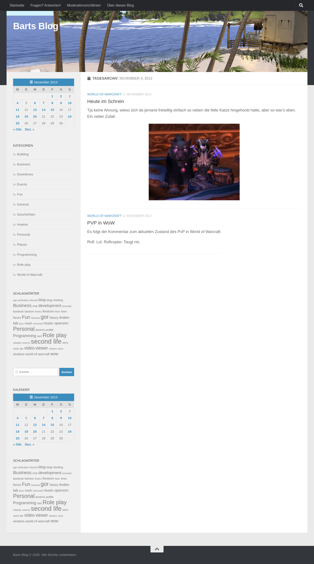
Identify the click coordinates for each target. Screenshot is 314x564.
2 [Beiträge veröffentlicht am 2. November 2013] (61, 96)
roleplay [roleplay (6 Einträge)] (17, 342)
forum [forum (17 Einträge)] (17, 317)
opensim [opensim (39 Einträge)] (61, 323)
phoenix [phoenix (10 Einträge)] (40, 329)
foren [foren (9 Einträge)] (64, 311)
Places (22, 244)
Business (23, 164)
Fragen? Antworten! (46, 5)
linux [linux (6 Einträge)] (21, 323)
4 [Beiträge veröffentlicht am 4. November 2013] (17, 103)
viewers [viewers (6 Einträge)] (53, 348)
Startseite (17, 5)
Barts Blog (35, 26)
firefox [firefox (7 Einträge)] (38, 311)
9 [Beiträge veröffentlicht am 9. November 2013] (61, 103)
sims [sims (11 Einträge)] (65, 342)
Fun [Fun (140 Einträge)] (26, 317)
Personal (23, 234)
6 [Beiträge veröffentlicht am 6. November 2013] (35, 103)
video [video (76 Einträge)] (29, 348)
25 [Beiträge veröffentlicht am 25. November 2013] (17, 123)
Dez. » (29, 129)
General (23, 204)
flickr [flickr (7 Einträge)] (57, 311)
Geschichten (26, 214)
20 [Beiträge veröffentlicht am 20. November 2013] (35, 116)
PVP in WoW (101, 223)
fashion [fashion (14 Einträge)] (29, 311)
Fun (20, 194)
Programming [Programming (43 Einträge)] (24, 336)
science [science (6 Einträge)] (26, 342)
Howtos (22, 224)
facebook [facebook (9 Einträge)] (18, 311)
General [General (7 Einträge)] (35, 318)
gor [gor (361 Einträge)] (45, 317)
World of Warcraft (104, 94)
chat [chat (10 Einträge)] (34, 306)
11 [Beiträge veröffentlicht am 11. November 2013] (17, 109)
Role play (24, 264)
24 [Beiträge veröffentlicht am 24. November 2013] (70, 116)
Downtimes (25, 174)
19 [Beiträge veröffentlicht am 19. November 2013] (26, 116)
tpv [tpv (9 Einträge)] (21, 348)
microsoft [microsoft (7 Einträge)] (38, 323)
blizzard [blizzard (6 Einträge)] (34, 300)
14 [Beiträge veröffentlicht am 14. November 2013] (44, 109)
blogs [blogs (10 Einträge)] (49, 300)
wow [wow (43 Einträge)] (54, 354)
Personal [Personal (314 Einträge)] (24, 329)
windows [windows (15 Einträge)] (19, 354)
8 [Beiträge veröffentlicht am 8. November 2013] (52, 103)
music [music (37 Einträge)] (48, 323)
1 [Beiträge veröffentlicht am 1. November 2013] (52, 96)
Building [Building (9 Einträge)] (58, 300)
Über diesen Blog (120, 5)
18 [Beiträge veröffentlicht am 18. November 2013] (17, 116)
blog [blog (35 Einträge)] (42, 300)
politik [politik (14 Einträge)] (49, 329)
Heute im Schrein (105, 101)
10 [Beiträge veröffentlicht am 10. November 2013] (70, 103)
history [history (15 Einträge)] (53, 317)
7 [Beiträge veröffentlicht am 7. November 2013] (43, 103)
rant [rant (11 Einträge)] (39, 336)
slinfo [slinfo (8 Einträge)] (16, 348)
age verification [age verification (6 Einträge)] (21, 300)
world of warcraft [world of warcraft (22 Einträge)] (38, 354)
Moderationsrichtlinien (84, 5)
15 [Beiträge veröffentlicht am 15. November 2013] (52, 109)
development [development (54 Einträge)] (49, 305)
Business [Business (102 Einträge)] (22, 305)
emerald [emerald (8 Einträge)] (66, 306)
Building (23, 154)
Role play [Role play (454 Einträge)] (55, 335)
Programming (27, 254)
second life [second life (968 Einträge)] (46, 341)
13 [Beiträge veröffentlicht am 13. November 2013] (35, 109)
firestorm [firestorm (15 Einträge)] (48, 311)
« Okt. (17, 129)
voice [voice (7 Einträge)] (60, 348)
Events (22, 184)
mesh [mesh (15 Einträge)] (28, 323)
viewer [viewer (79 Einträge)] (42, 348)
